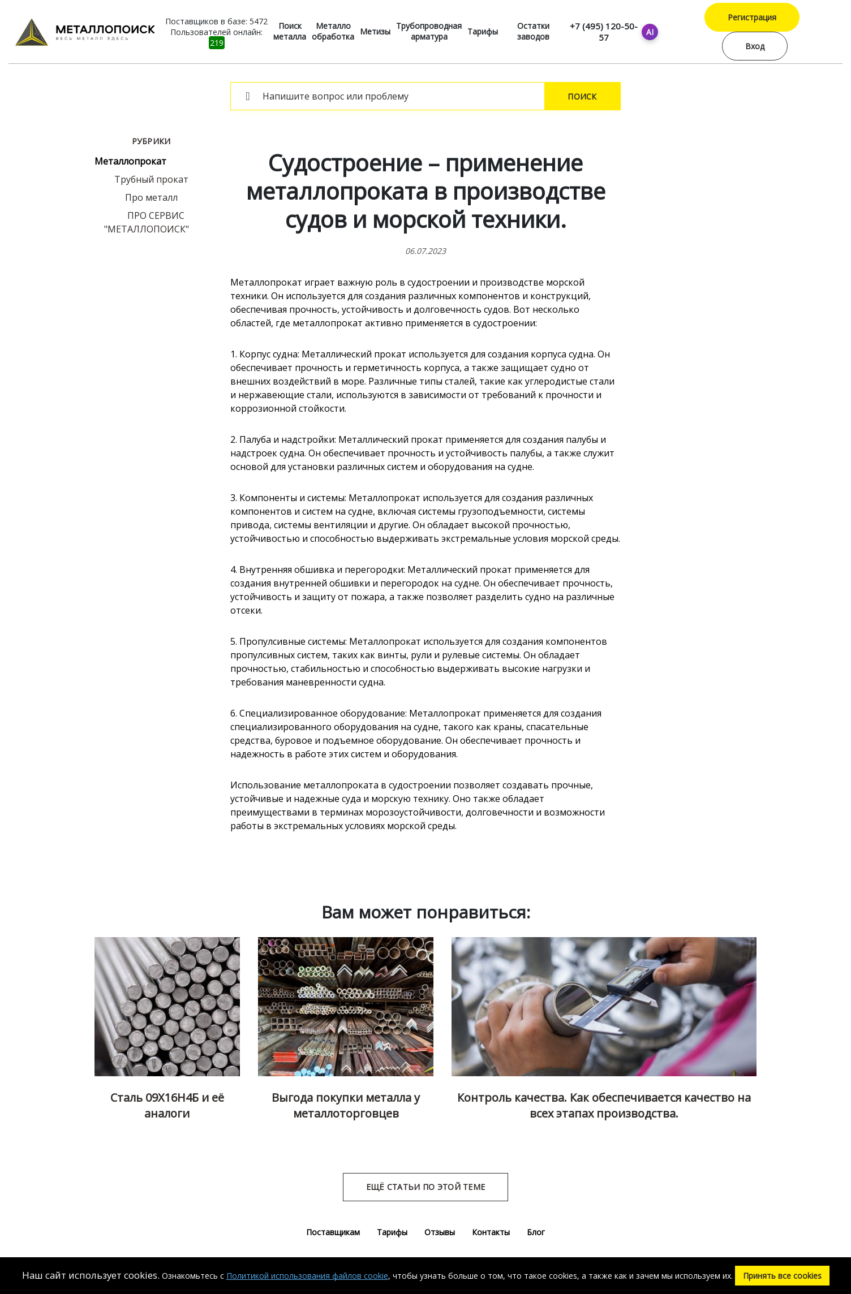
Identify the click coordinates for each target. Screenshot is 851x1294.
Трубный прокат (151, 179)
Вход (754, 46)
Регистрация (752, 17)
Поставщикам (333, 1232)
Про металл (151, 197)
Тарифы (482, 31)
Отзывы (439, 1232)
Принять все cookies (782, 1275)
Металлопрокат (130, 161)
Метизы (375, 31)
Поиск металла (289, 31)
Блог (536, 1232)
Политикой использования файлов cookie (307, 1275)
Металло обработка (333, 31)
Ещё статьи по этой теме (425, 1186)
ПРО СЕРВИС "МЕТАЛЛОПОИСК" (146, 222)
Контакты (491, 1232)
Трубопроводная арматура (429, 31)
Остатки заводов (533, 31)
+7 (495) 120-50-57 (604, 31)
